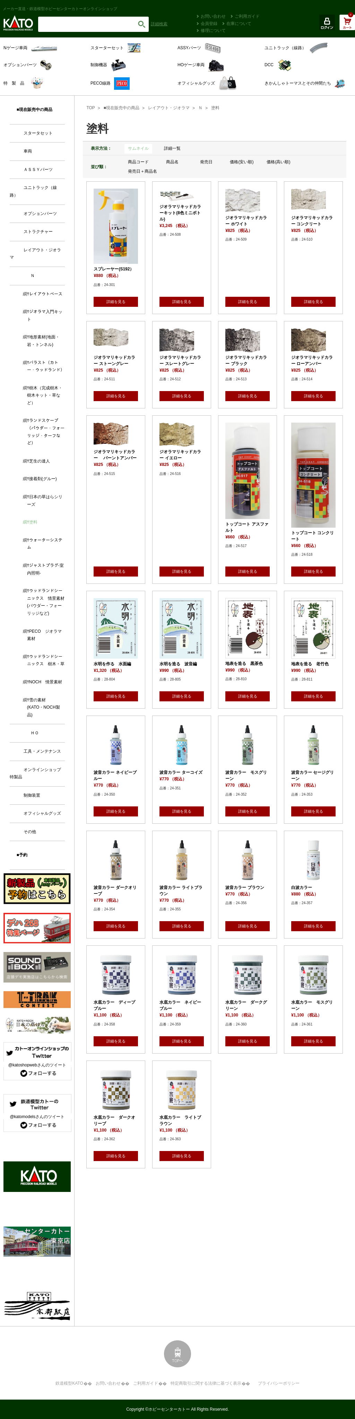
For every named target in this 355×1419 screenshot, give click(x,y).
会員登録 (209, 23)
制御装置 (32, 795)
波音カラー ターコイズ (180, 772)
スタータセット (38, 133)
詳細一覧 (172, 148)
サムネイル (138, 148)
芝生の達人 (39, 461)
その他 (30, 831)
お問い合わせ (213, 16)
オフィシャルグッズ (42, 813)
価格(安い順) (241, 161)
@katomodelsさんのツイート (37, 1116)
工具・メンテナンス (42, 751)
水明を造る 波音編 (178, 663)
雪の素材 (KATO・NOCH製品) (43, 707)
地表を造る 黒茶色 (244, 663)
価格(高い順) (278, 161)
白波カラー (301, 887)
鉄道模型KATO (69, 1383)
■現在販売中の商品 (121, 107)
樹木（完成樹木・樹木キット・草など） (44, 395)
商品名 (172, 161)
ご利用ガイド (247, 16)
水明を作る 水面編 (112, 663)
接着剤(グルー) (43, 478)
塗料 (215, 107)
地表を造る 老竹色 (310, 663)
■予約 (22, 855)
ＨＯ (35, 732)
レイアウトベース (45, 294)
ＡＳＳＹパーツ (38, 169)
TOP (90, 107)
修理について (213, 30)
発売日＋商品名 (142, 171)
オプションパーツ (40, 213)
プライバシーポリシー (279, 1383)
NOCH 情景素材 (45, 682)
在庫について (238, 23)
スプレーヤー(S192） (114, 269)
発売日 (206, 161)
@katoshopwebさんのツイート (37, 1065)
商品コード (138, 161)
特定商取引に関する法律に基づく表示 (206, 1383)
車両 (28, 151)
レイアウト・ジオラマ (169, 107)
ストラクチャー (38, 231)
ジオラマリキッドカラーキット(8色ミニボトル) (180, 213)
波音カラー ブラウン (244, 887)
